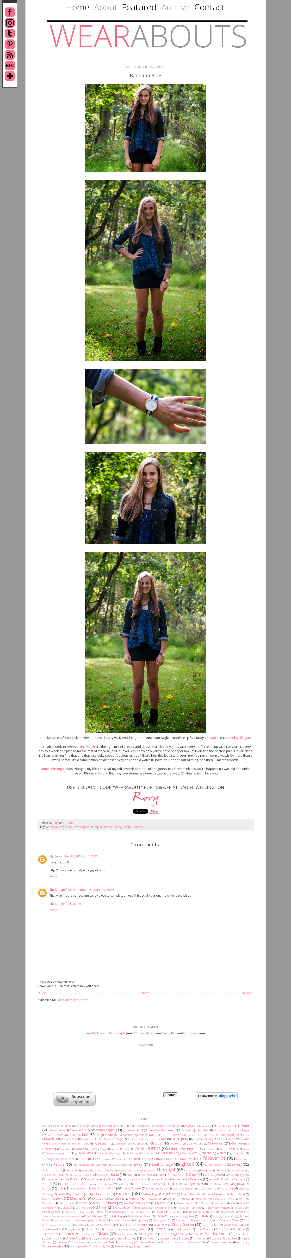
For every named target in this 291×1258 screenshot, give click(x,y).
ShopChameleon (121, 1220)
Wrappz (241, 1242)
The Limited (182, 1229)
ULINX (57, 1238)
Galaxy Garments (123, 1164)
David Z (210, 1149)
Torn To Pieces (216, 1233)
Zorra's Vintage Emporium (131, 1246)
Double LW (150, 1153)
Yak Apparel (77, 1246)
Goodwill (86, 1170)
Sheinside (101, 1220)
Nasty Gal (163, 1203)
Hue (129, 1175)
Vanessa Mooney (124, 1238)
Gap (139, 1164)
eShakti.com (66, 1159)
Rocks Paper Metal (139, 1216)
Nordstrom (49, 1207)
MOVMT (83, 1203)
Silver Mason (182, 1220)
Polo (97, 1212)
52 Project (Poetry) (144, 1033)
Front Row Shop (81, 1164)
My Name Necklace (137, 1203)
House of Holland (82, 1174)
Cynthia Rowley (119, 1149)
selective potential (63, 1220)
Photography (191, 1033)
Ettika (90, 1159)
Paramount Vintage (218, 1207)
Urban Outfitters (133, 827)
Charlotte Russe (124, 1143)
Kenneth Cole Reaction (186, 1179)
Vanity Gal (149, 1238)
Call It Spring (179, 1139)
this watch (87, 746)
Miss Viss (119, 1198)
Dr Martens (169, 1153)
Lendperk (157, 1184)
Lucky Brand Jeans (70, 1194)
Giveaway (234, 1164)
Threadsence (50, 1234)
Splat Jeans (160, 1225)
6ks (54, 1125)
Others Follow (166, 1207)
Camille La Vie (228, 1139)
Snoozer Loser (85, 1225)
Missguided (155, 1198)
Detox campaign (54, 1153)
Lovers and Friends (183, 1188)
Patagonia (240, 1207)
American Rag (132, 1130)
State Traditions (211, 1225)
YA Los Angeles (52, 1246)
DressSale (187, 1153)
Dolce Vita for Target (109, 1153)
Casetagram (102, 1143)
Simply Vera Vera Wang (224, 1220)
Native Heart (184, 1203)
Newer (247, 993)
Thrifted (68, 1234)
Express (119, 1159)
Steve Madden (233, 1225)
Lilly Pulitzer (195, 1184)
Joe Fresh (110, 1179)
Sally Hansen (229, 1216)
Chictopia (176, 1143)
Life (180, 1184)
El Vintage (239, 1153)
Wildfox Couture (174, 1242)
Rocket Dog (115, 1216)
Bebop (175, 1135)
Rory (56, 822)
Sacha (216, 1216)
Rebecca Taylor (50, 1216)
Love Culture (132, 1188)
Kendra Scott (158, 1179)
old (87, 1207)
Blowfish (48, 1139)
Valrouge (105, 1238)
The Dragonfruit (60, 890)
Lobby (46, 1188)
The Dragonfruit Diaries (65, 904)
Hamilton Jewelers (143, 1170)
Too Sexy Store (147, 1234)
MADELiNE (169, 1194)
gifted (187, 1164)
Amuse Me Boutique (159, 1130)
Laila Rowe (107, 1184)
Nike (232, 1203)
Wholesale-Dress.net (148, 1242)
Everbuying (105, 1159)
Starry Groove (183, 1224)
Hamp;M (96, 827)
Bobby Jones (68, 1139)
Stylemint (74, 1229)
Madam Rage (149, 1194)
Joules (124, 1179)
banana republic (133, 1135)
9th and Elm (83, 1125)
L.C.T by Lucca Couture (85, 1184)
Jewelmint (93, 1179)
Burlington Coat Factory (140, 1139)
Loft (60, 1188)
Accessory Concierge (167, 1125)
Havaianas (206, 1170)
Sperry (117, 827)
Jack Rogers (213, 1175)
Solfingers (128, 1225)
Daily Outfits (147, 1148)
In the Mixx (144, 1174)
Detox (245, 1149)
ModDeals (215, 1198)
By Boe (161, 1139)
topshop (194, 1234)
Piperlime (85, 1212)
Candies (74, 1143)
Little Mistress (217, 1184)
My (51, 856)
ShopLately (141, 1220)
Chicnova (156, 1143)
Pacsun (183, 1207)
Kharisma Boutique (233, 1179)
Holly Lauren (239, 1170)
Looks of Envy (77, 1188)
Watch (213, 738)
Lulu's (92, 1194)
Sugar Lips (93, 1229)
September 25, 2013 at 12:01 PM (76, 856)
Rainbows (191, 1212)
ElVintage (48, 1159)
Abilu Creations (139, 1125)
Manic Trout (189, 1194)
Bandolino (156, 1135)
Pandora (196, 1207)
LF (169, 1184)
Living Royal (237, 1184)
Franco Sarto (242, 1159)
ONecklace (122, 1208)
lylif (108, 1194)
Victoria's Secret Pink (223, 1238)
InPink (160, 1175)
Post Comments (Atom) (72, 1000)
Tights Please (86, 1234)
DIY (69, 1153)
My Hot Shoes (104, 1203)
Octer (78, 1207)
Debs (222, 1149)
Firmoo (183, 1159)
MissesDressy (136, 1198)
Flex (195, 1159)
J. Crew (191, 1174)
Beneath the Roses (194, 1135)
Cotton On (65, 1149)
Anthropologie (239, 1130)
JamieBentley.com (237, 1174)
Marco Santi (237, 1194)
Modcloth (200, 1198)
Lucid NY (227, 1188)
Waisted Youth (80, 1242)
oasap (65, 1208)
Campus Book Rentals (54, 1143)
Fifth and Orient (164, 1159)
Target (159, 1229)
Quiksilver (175, 1212)
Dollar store (133, 1153)
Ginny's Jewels (213, 1164)
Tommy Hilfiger (125, 1234)
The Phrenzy (204, 1229)
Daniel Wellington (238, 738)
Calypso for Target (204, 1139)
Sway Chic (128, 1229)
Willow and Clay (197, 1242)
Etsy (80, 1159)
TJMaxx (103, 1233)
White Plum (124, 1242)
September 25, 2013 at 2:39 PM (93, 890)
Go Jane (72, 1170)
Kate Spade (139, 1179)
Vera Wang (199, 1238)
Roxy (191, 1216)
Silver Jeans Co (162, 1220)
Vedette (164, 1238)
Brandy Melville (88, 1139)
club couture (194, 1143)
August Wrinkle (107, 1135)
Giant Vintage (162, 1164)
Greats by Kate (103, 1170)
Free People (54, 1164)
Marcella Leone (211, 1194)
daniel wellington (79, 827)
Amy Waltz (186, 1130)
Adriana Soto (225, 1126)
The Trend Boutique (232, 1229)
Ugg (47, 1238)
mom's (230, 1198)
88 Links (66, 1125)
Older (43, 993)
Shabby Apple (84, 1220)
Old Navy (99, 1207)
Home (145, 993)
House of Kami (107, 1174)
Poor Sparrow (114, 1212)
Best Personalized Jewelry (226, 1135)
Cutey (103, 1149)
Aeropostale (57, 1130)
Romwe (161, 1216)
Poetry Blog (169, 1033)
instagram (176, 1174)
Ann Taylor (219, 1130)
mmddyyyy (183, 1198)
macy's (107, 827)
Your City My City (99, 1246)
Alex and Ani (78, 1130)
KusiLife (64, 1184)
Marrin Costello (52, 1198)
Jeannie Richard (70, 1179)
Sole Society (108, 1225)
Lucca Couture (206, 1188)
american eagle (56, 827)
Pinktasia (71, 1212)
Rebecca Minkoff (234, 1212)
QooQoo (159, 1212)
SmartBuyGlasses (61, 1225)
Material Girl (102, 1198)
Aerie (245, 1125)
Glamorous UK (52, 1170)
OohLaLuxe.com (144, 1207)
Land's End (124, 1184)
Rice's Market (93, 1216)
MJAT (169, 1198)
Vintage (62, 1242)
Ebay (199, 1153)
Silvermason (199, 1220)
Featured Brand (138, 1159)
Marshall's (78, 1198)
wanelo (95, 1242)
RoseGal (180, 1216)
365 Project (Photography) (109, 1033)
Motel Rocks (66, 1203)
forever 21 (214, 1158)
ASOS (51, 1135)
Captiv (87, 1143)
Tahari (142, 1229)
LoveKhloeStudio (157, 1188)
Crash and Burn (84, 1149)
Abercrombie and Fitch (110, 1125)
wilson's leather (221, 1242)
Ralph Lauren (210, 1212)
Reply (53, 876)
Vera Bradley (180, 1238)
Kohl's (47, 1183)
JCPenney (51, 1179)
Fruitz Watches (101, 1164)
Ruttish (203, 1216)
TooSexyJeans (173, 1234)
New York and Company (210, 1203)
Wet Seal (108, 1242)
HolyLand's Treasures (55, 1174)
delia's (233, 1149)
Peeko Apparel (52, 1212)
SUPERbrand (111, 1229)
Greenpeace (123, 1170)
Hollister (222, 1170)
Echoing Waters (215, 1153)
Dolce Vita (85, 1153)
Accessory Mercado (197, 1126)
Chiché (140, 1143)
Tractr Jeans (242, 1234)
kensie (213, 1179)
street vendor (51, 1229)
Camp (242, 1139)
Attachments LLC (74, 1134)
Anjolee (203, 1130)
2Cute (45, 1125)
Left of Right (140, 1184)
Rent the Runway (71, 1216)
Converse (215, 1143)
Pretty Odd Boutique (138, 1212)
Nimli (242, 1203)
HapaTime (191, 1170)
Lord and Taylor (102, 1188)
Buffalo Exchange (112, 1139)
